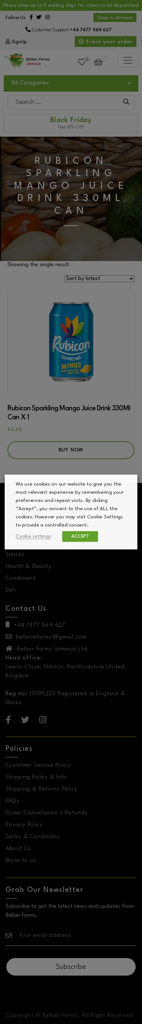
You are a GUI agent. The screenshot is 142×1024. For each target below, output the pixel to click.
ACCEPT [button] (80, 536)
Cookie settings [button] (33, 536)
